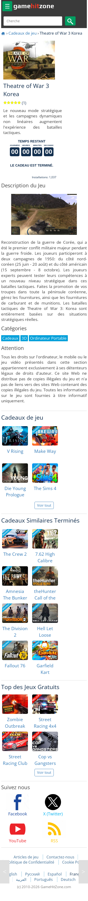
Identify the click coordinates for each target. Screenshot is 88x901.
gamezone (33, 6)
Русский (33, 874)
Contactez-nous (60, 857)
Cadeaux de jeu (22, 33)
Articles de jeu (26, 857)
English (11, 874)
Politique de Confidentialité (30, 862)
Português (44, 879)
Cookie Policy (73, 862)
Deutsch (68, 879)
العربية (21, 879)
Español (55, 874)
